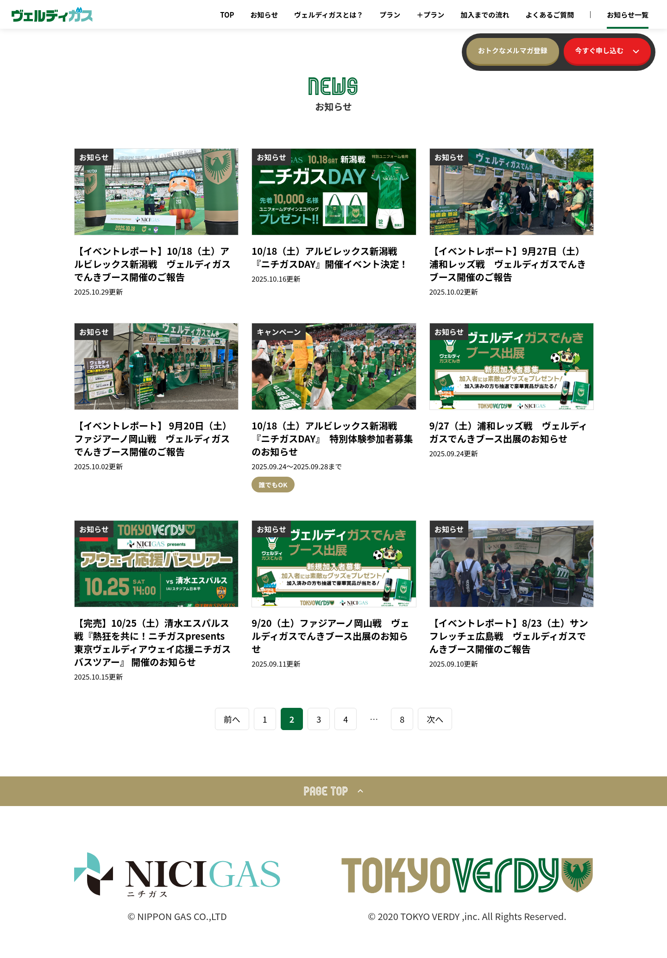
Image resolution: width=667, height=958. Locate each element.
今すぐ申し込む (607, 51)
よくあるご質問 (549, 14)
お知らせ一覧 (627, 14)
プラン (389, 14)
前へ (232, 719)
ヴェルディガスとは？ (328, 14)
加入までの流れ (484, 14)
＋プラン (430, 14)
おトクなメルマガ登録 (512, 51)
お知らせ (264, 14)
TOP (227, 14)
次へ (435, 719)
